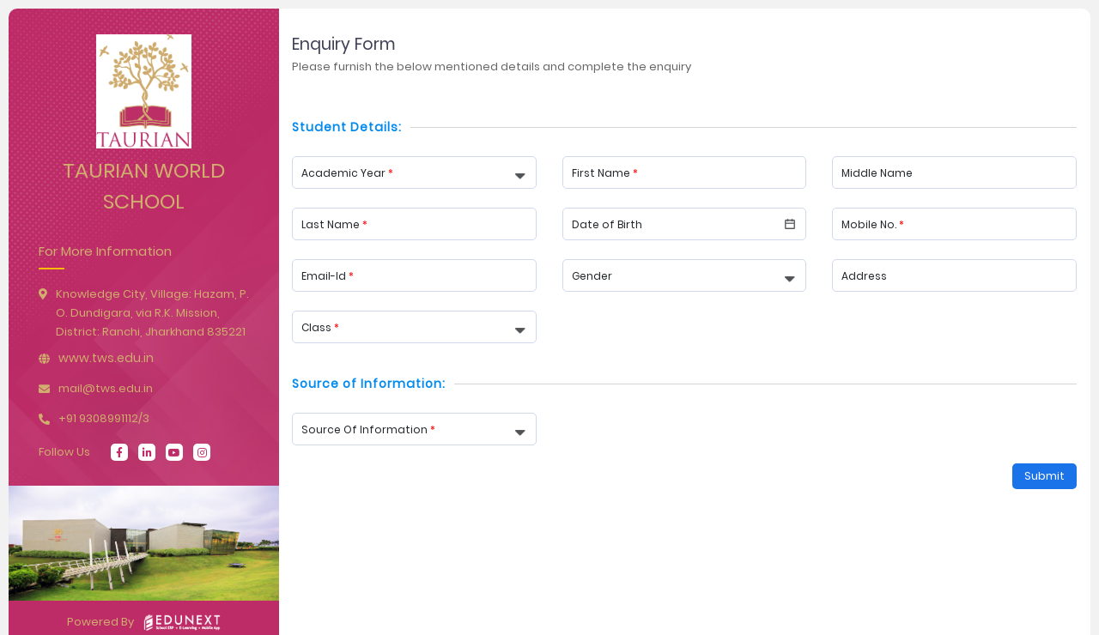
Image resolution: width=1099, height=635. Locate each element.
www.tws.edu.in (106, 357)
